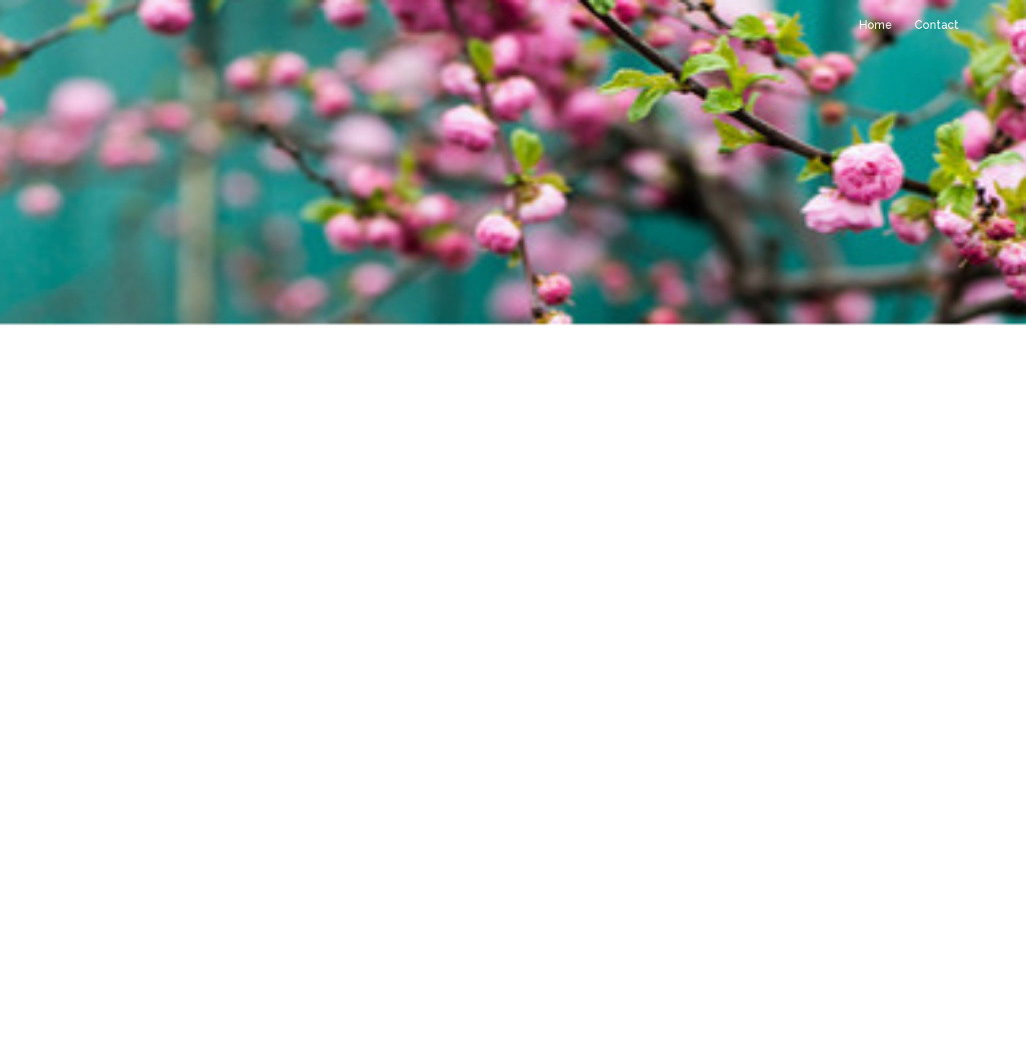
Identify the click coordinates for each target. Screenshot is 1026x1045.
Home (875, 24)
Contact (937, 24)
